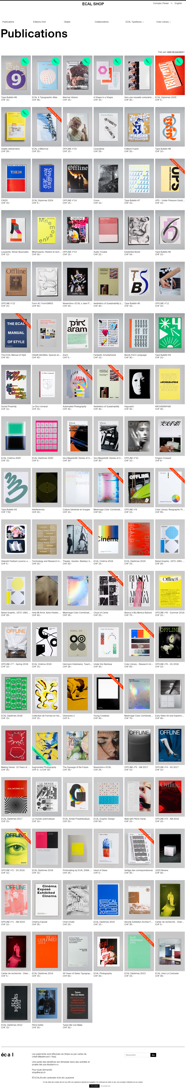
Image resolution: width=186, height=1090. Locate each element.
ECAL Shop (93, 3)
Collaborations (102, 22)
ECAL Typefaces (135, 22)
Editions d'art (39, 22)
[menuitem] (177, 3)
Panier (166, 3)
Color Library (163, 22)
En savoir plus (105, 1086)
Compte (157, 3)
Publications (8, 22)
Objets (67, 22)
